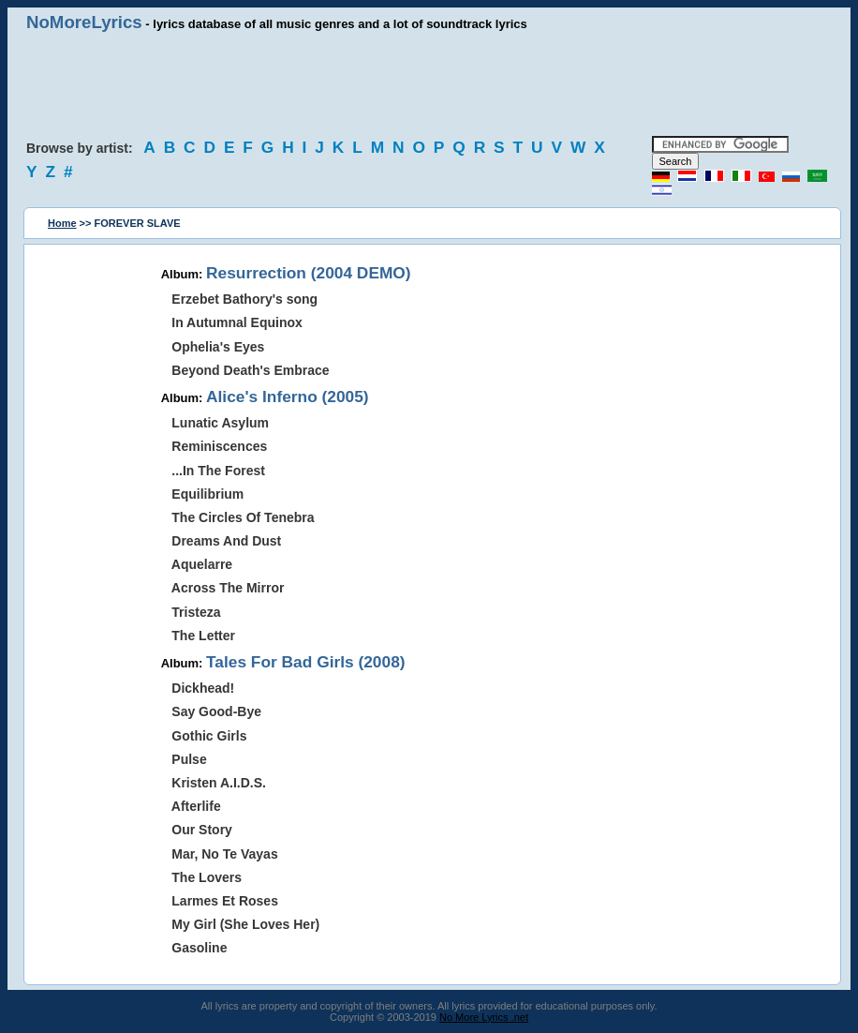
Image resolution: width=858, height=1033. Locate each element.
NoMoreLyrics (84, 22)
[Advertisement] (429, 84)
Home (62, 223)
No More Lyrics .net (483, 1017)
